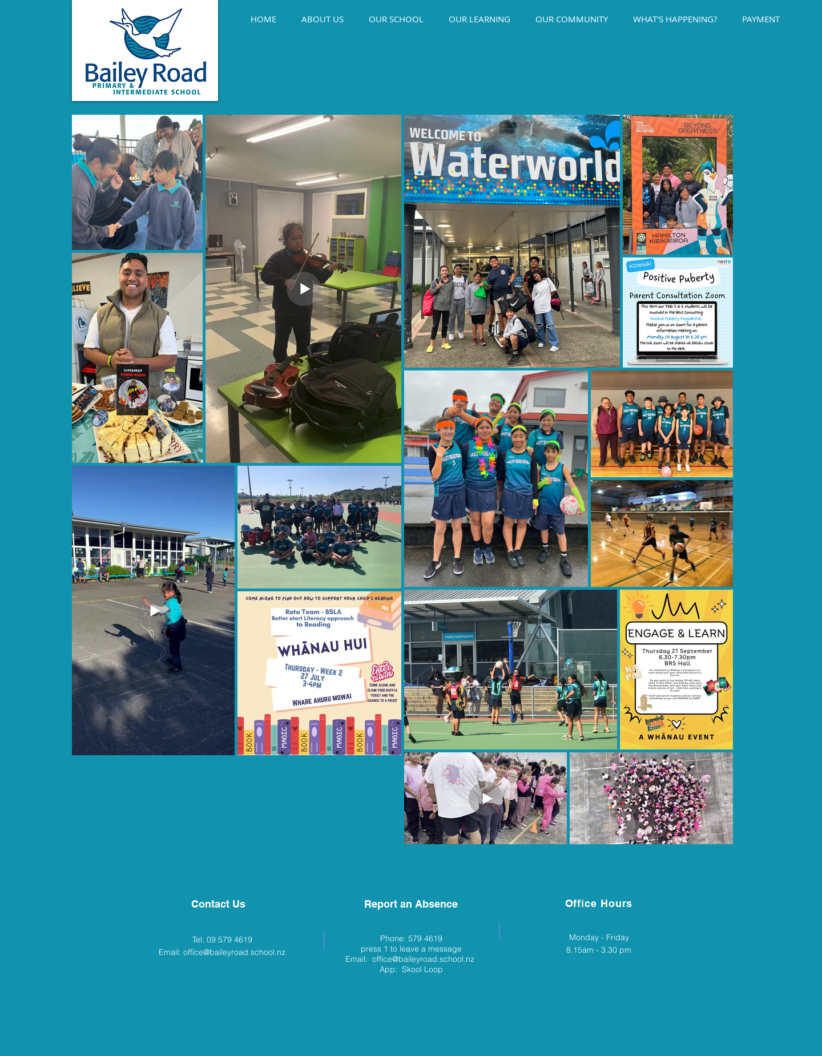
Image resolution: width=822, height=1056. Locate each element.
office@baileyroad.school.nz (234, 952)
